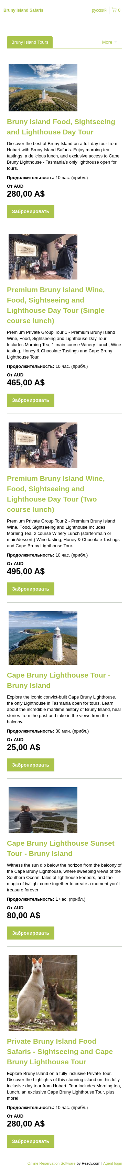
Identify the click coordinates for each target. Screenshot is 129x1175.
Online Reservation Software (52, 1163)
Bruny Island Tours (29, 42)
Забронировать (30, 211)
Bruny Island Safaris (23, 10)
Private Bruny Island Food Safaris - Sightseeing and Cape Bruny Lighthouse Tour (60, 1051)
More (109, 42)
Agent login (112, 1163)
